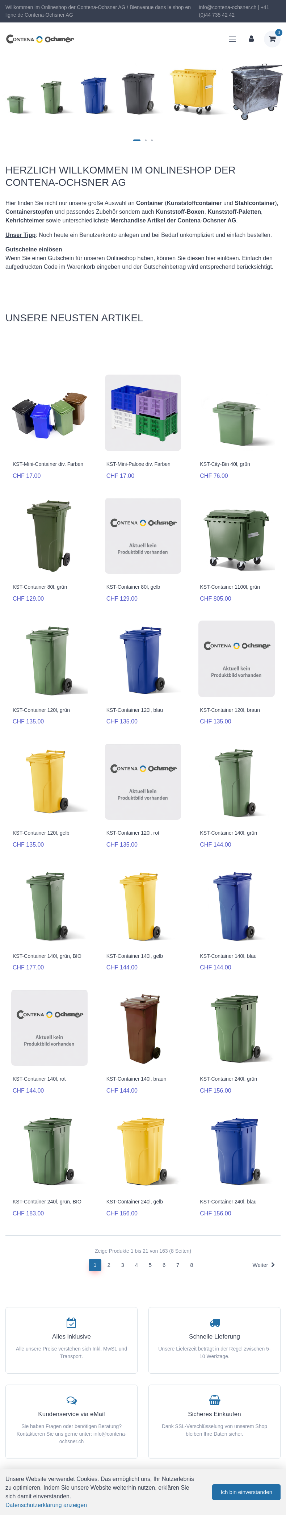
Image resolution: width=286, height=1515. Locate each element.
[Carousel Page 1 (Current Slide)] (136, 140)
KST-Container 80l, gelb (133, 587)
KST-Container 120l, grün (41, 710)
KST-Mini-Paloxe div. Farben (138, 464)
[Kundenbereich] (251, 39)
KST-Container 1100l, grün (230, 587)
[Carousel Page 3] (152, 140)
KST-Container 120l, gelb (41, 833)
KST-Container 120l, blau (134, 710)
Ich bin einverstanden (246, 1492)
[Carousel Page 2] (146, 140)
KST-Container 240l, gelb (134, 1202)
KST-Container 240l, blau (228, 1202)
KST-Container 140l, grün (228, 833)
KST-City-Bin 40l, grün (225, 464)
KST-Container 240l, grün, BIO (47, 1202)
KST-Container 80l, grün (40, 587)
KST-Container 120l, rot (132, 833)
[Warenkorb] (272, 39)
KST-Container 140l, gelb (134, 956)
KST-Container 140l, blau (228, 956)
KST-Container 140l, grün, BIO (47, 956)
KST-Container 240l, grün (228, 1079)
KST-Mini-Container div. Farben (48, 464)
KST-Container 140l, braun (136, 1079)
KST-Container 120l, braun (230, 710)
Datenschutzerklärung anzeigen (46, 1505)
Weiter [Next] (264, 1265)
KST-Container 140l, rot (39, 1079)
